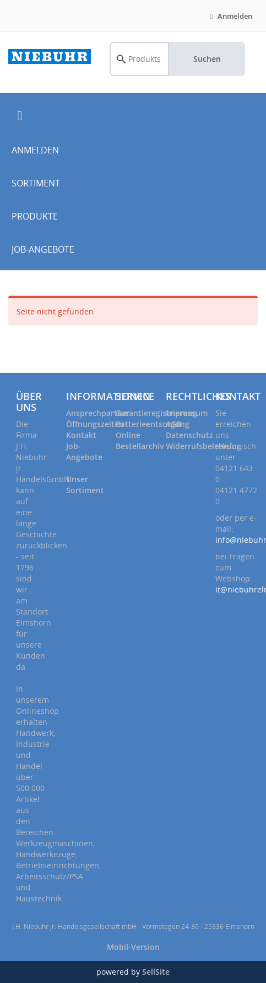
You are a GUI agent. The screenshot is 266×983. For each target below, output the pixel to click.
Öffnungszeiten (95, 424)
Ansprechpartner (98, 413)
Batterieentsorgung (152, 424)
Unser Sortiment (85, 484)
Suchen (207, 59)
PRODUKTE (35, 216)
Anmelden (229, 16)
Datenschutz (189, 435)
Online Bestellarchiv (140, 440)
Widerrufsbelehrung (203, 446)
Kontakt (81, 435)
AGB (173, 424)
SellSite (156, 971)
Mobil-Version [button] (133, 947)
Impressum (187, 413)
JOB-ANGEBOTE (43, 249)
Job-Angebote (84, 451)
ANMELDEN (35, 150)
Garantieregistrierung (156, 413)
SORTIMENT (36, 183)
